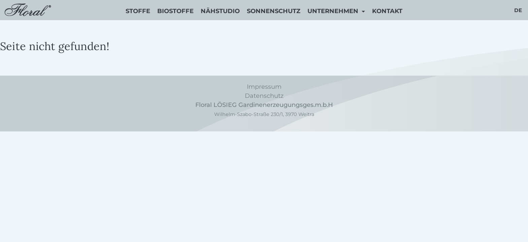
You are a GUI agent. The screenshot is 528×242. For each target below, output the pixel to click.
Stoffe (138, 11)
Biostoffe (175, 11)
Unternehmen (333, 11)
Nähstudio (220, 11)
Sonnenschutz (273, 11)
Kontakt (387, 11)
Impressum (264, 86)
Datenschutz (264, 95)
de (518, 10)
